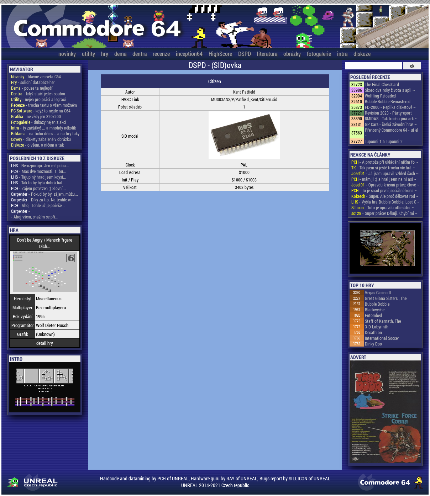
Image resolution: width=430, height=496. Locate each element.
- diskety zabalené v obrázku (41, 139)
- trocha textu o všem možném (44, 105)
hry (104, 53)
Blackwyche (374, 309)
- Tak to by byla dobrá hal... (38, 182)
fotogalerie (319, 53)
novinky (67, 53)
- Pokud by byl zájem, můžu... (44, 194)
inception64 (189, 53)
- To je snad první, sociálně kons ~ (384, 190)
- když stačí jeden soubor (38, 93)
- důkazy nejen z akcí (38, 122)
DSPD (244, 53)
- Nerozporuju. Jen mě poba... (40, 165)
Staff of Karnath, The (383, 321)
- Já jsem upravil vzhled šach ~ (385, 173)
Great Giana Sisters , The (386, 298)
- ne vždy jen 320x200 (36, 116)
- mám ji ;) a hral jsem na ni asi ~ (383, 179)
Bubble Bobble (377, 304)
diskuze (362, 53)
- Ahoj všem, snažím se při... (34, 217)
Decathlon (373, 332)
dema (120, 53)
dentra (139, 53)
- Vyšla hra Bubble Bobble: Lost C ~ (385, 202)
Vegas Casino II (378, 292)
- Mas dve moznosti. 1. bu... (38, 171)
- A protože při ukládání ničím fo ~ (384, 162)
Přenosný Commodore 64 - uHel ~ (391, 132)
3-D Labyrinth (376, 326)
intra (342, 53)
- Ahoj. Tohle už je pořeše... (38, 205)
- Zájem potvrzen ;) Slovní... (38, 188)
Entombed (373, 315)
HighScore (220, 53)
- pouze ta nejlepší (32, 88)
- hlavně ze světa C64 (36, 76)
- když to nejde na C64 (40, 111)
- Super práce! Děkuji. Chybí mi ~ (384, 213)
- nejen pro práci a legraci (38, 99)
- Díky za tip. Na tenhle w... (42, 199)
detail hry (44, 343)
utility (88, 53)
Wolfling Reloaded (380, 96)
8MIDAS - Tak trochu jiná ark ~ (391, 118)
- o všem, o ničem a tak (37, 145)
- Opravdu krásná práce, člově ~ (385, 185)
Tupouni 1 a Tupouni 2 (384, 141)
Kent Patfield (244, 92)
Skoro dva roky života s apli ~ (390, 90)
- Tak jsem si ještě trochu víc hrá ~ (383, 167)
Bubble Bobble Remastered (387, 101)
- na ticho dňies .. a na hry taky (45, 133)
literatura (267, 53)
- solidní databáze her (33, 82)
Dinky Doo (373, 344)
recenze (161, 53)
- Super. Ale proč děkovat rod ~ (385, 196)
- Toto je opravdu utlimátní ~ (382, 207)
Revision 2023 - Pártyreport (388, 113)
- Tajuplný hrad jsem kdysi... (38, 177)
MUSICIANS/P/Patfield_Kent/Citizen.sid (244, 99)
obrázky (292, 53)
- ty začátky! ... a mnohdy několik (43, 128)
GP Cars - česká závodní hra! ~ (391, 124)
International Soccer (382, 338)
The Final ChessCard (382, 84)
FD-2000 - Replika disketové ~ (390, 107)
